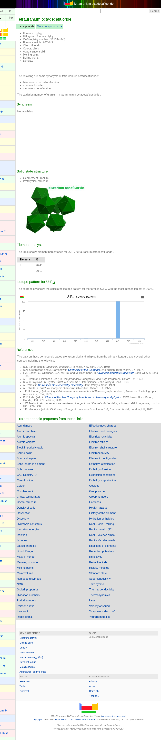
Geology (102, 492)
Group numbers (106, 503)
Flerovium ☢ (9, 306)
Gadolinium (9, 328)
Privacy (100, 688)
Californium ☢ (10, 179)
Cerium (6, 193)
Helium (6, 373)
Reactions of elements (110, 552)
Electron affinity (106, 449)
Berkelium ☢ (10, 111)
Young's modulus (107, 624)
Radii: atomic (39, 624)
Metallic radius (41, 674)
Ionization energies (43, 536)
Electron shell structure (110, 454)
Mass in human (41, 563)
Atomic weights (41, 449)
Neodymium (9, 530)
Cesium (7, 201)
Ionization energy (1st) (46, 664)
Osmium (7, 598)
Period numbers (41, 607)
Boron (6, 141)
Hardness (102, 509)
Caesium (7, 163)
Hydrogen (8, 388)
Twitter (37, 693)
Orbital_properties (42, 596)
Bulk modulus (40, 476)
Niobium (7, 568)
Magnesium (9, 478)
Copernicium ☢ (11, 231)
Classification (40, 487)
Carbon (6, 186)
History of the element (110, 520)
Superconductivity (107, 585)
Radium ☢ (8, 680)
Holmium (7, 381)
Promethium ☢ (11, 665)
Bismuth (7, 126)
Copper (6, 238)
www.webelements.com (121, 723)
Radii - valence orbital (110, 542)
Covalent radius (42, 669)
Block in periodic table (45, 454)
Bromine (7, 148)
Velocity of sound (107, 613)
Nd (16, 11)
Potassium (8, 650)
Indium (6, 395)
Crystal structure (41, 509)
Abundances (39, 432)
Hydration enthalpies (109, 525)
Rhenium (7, 695)
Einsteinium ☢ (10, 276)
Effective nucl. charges (110, 432)
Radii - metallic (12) (108, 536)
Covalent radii (40, 498)
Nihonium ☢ (9, 560)
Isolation (37, 542)
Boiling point (39, 460)
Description (38, 520)
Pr (6, 11)
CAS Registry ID (41, 482)
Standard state (105, 580)
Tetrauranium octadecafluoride (101, 3)
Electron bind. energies (110, 438)
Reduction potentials (109, 558)
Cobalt (6, 223)
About (100, 693)
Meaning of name (42, 569)
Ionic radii (37, 618)
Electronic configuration (111, 465)
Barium (6, 103)
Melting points (40, 574)
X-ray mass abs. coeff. (110, 618)
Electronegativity (106, 460)
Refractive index (106, 569)
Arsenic (6, 88)
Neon (5, 538)
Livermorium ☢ (11, 463)
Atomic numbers (41, 438)
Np (26, 17)
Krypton (7, 426)
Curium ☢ (8, 246)
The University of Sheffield (90, 726)
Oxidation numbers (43, 602)
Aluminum (8, 59)
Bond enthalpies (41, 465)
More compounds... (63, 26)
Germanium (9, 343)
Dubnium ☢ (9, 261)
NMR (35, 591)
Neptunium (8, 545)
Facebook (39, 688)
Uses (100, 607)
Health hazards (106, 514)
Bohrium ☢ (9, 134)
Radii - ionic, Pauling (109, 531)
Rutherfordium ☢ (12, 733)
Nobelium (8, 583)
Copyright (102, 698)
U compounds (40, 26)
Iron (4, 418)
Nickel (6, 553)
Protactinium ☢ (11, 673)
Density (38, 654)
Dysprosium (9, 268)
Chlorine (7, 208)
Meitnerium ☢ (10, 493)
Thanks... (101, 703)
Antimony (8, 74)
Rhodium (7, 703)
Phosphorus (9, 620)
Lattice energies (41, 552)
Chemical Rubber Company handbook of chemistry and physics (98, 401)
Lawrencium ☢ (11, 441)
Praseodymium (11, 658)
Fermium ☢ (9, 298)
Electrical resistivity (108, 443)
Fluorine (7, 313)
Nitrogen (7, 575)
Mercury (7, 508)
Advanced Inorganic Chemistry (130, 377)
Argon (6, 81)
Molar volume (40, 580)
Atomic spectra (41, 443)
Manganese (9, 485)
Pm (26, 11)
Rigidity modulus (106, 574)
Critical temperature (43, 503)
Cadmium (8, 156)
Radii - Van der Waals (110, 547)
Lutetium (7, 470)
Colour (36, 492)
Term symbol (104, 591)
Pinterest (39, 698)
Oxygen (7, 605)
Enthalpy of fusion (107, 476)
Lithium (6, 455)
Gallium (7, 336)
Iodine (6, 403)
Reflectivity (103, 563)
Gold (5, 351)
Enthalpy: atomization (110, 471)
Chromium (8, 216)
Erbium (6, 283)
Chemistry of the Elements (99, 374)
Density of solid (41, 514)
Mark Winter (68, 726)
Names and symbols (44, 585)
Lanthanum (9, 433)
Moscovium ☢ (10, 523)
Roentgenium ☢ (12, 710)
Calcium (7, 171)
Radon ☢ (8, 688)
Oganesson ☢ (10, 590)
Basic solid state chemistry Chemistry (75, 389)
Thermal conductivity (109, 596)
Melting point (41, 650)
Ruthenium (8, 725)
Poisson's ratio (40, 613)
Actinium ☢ (9, 44)
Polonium (8, 643)
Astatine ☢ (8, 96)
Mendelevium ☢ (12, 500)
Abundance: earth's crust (47, 679)
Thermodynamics (107, 602)
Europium (8, 291)
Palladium (8, 613)
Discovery (38, 525)
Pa (6, 17)
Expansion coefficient (109, 482)
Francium (8, 321)
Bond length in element (45, 471)
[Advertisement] (121, 50)
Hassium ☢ (9, 366)
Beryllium (8, 118)
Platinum (7, 628)
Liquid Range (40, 558)
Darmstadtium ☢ (12, 253)
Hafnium (7, 358)
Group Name (104, 498)
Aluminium (8, 51)
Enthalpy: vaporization (110, 487)
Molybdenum (10, 515)
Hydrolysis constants (44, 531)
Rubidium (8, 718)
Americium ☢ (10, 66)
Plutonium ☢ (10, 635)
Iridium (6, 410)
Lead (5, 448)
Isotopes (37, 547)
